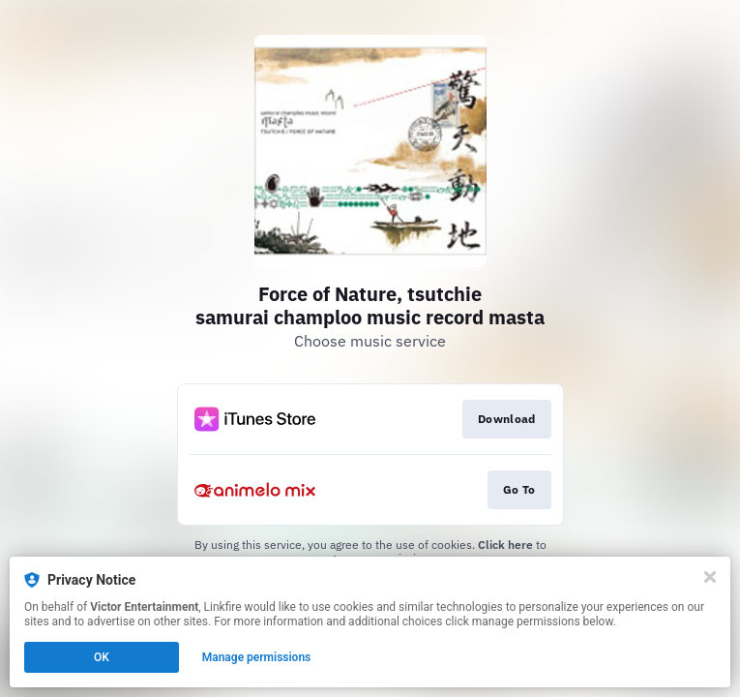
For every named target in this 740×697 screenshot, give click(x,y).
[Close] (710, 576)
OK (101, 657)
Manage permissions (256, 657)
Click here (505, 544)
